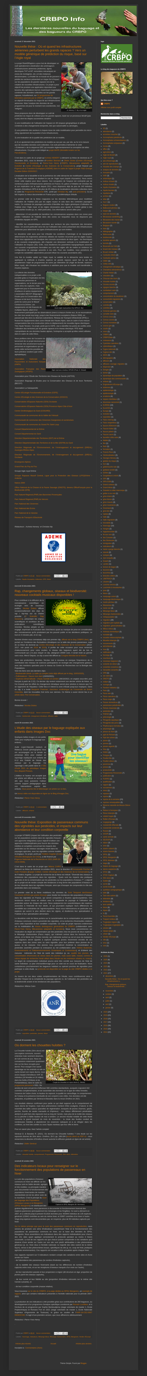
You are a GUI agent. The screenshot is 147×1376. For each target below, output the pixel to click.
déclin (105, 355)
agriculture (107, 152)
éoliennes (38, 579)
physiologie (107, 729)
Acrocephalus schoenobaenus (114, 140)
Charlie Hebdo (108, 273)
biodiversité (26, 716)
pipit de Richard (109, 735)
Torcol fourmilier (109, 916)
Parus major (107, 699)
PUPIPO (106, 779)
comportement (39, 1154)
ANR (105, 176)
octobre (109, 994)
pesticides (33, 1033)
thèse (49, 579)
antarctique (107, 179)
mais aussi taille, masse (72, 956)
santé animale (108, 837)
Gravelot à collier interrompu (114, 490)
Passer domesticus (110, 702)
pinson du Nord (109, 732)
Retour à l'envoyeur (110, 810)
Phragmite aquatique (111, 720)
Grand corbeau (108, 485)
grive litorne (107, 499)
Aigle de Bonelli (109, 155)
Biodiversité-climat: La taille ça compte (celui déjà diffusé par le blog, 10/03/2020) (50, 673)
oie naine (106, 676)
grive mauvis (108, 502)
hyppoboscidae (109, 532)
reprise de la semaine (111, 799)
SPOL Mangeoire (72, 1337)
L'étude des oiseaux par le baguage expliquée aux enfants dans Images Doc (50, 729)
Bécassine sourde (110, 223)
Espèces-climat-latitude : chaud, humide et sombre (37, 679)
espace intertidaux (110, 399)
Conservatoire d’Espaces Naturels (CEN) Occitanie (36, 402)
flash (105, 446)
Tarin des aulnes (109, 896)
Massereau (107, 605)
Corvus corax (108, 317)
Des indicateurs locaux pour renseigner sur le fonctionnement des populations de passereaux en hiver (50, 1169)
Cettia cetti (107, 264)
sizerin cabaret (108, 849)
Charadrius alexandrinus (112, 270)
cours (105, 331)
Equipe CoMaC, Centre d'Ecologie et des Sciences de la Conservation (58, 872)
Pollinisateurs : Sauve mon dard (29, 676)
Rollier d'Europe (109, 819)
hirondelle (106, 523)
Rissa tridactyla (109, 813)
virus (105, 943)
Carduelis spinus (109, 258)
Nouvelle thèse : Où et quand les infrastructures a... (117, 980)
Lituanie (106, 582)
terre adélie (107, 905)
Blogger (83, 1363)
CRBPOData (108, 337)
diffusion (51, 716)
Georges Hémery (109, 458)
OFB (105, 673)
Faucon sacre (108, 435)
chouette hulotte (27, 1154)
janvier (108, 1008)
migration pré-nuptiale (111, 623)
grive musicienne (109, 505)
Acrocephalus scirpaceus (112, 143)
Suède (105, 881)
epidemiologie (108, 390)
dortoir (105, 373)
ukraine (106, 928)
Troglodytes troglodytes (112, 925)
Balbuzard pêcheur (110, 208)
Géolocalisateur (109, 455)
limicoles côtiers (109, 576)
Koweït (105, 561)
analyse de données (110, 170)
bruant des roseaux (110, 249)
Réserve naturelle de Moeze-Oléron (116, 805)
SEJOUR (106, 840)
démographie (108, 358)
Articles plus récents (23, 1344)
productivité (107, 770)
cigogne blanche (109, 287)
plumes (40, 1033)
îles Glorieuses (108, 540)
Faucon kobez (108, 429)
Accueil (53, 1344)
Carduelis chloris (109, 255)
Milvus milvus (108, 629)
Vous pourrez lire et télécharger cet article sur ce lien (44, 789)
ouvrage (106, 685)
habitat (105, 514)
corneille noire (108, 314)
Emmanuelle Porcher (81, 869)
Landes (106, 564)
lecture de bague (109, 567)
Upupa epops (108, 931)
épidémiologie (108, 393)
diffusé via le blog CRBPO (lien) (75, 639)
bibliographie (108, 231)
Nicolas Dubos (29, 608)
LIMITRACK (107, 579)
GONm (105, 473)
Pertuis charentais (110, 708)
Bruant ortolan (108, 252)
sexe (105, 846)
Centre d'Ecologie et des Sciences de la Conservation (62, 645)
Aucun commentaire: (43, 576)
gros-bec (106, 511)
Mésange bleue (43, 1337)
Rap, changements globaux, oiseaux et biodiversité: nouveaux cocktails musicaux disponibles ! (51, 593)
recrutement (107, 788)
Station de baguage (110, 866)
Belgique (106, 226)
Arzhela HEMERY (52, 158)
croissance (107, 340)
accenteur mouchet (110, 134)
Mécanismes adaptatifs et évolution (47, 929)
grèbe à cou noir (109, 493)
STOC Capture (108, 875)
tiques (105, 910)
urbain (105, 934)
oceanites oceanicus (111, 667)
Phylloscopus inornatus (112, 726)
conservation (108, 302)
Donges (106, 370)
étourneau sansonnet (111, 402)
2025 (106, 960)
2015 (106, 1029)
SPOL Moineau (109, 860)
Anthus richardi (108, 181)
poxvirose (106, 764)
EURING (106, 405)
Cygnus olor (107, 352)
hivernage (25, 1337)
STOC (105, 872)
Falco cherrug (108, 420)
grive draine (107, 496)
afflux (105, 149)
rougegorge (107, 822)
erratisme (106, 396)
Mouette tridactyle (110, 640)
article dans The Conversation (27, 695)
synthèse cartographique (112, 890)
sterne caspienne (109, 869)
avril (107, 1004)
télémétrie (74, 1154)
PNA (105, 749)
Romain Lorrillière (80, 1304)
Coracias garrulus (109, 311)
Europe (106, 411)
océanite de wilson (110, 664)
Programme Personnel (34, 192)
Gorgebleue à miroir (110, 476)
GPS (44, 579)
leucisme (106, 570)
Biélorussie (107, 234)
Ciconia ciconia (109, 284)
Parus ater (107, 693)
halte (105, 517)
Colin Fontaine (21, 872)
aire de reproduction (110, 164)
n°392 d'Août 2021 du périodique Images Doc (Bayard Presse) (30, 768)
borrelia (106, 243)
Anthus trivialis (108, 184)
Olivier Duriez (70, 160)
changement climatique (39, 716)
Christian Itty (63, 192)
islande (105, 552)
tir (103, 913)
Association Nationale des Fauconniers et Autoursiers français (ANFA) (30, 361)
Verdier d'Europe (85, 1337)
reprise (105, 796)
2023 (106, 966)
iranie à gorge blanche (111, 549)
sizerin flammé (108, 851)
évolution (106, 414)
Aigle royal (107, 158)
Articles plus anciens (83, 1344)
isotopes (106, 555)
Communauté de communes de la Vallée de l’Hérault (36, 415)
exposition (25, 1033)
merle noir (107, 608)
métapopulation (109, 617)
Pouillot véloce (108, 761)
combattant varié (109, 290)
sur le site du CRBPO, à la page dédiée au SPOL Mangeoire (53, 1291)
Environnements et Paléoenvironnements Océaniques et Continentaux (45, 950)
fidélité (105, 440)
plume (105, 741)
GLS (104, 464)
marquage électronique (112, 599)
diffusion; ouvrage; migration (114, 364)
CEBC (105, 261)
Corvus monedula (109, 323)
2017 (106, 1022)
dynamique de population (112, 376)
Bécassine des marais (111, 220)
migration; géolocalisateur (113, 626)
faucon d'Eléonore (110, 426)
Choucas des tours (110, 279)
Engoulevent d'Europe (111, 384)
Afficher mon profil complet (111, 108)
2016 (106, 1025)
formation (106, 449)
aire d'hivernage (109, 161)
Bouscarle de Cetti (110, 246)
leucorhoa (107, 573)
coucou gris (107, 326)
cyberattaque (108, 346)
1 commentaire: (41, 807)
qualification (107, 782)
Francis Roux (108, 452)
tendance (106, 901)
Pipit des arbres (109, 738)
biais (105, 229)
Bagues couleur (109, 205)
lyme (105, 591)
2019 (44, 647)
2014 (106, 1032)
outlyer (105, 682)
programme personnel (24, 1085)
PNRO (105, 752)
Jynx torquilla (108, 558)
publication (107, 776)
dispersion (107, 367)
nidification (107, 652)
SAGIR (105, 834)
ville (104, 940)
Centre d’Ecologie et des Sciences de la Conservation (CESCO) (41, 397)
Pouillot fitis (107, 758)
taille (56, 716)
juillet (108, 1001)
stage (105, 863)
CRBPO (64, 163)
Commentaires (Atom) (33, 1348)
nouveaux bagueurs (110, 661)
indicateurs (33, 1337)
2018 (36, 647)
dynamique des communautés (114, 379)
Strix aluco (66, 1154)
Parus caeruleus (109, 696)
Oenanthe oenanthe (110, 670)
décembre (110, 976)
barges (105, 211)
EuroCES (106, 408)
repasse (106, 794)
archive (106, 196)
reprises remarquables (111, 802)
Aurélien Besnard (53, 160)
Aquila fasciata (108, 190)
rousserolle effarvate (111, 825)
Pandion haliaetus (110, 688)
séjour (105, 843)
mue (104, 649)
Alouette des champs (111, 167)
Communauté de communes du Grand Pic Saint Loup (37, 424)
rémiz (105, 791)
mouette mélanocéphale (112, 638)
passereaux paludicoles (112, 705)
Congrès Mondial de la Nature (73, 655)
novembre (110, 991)
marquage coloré (109, 596)
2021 (106, 973)
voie (104, 946)
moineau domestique (111, 632)
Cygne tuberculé (109, 349)
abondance (107, 131)
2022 (106, 970)
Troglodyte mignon (110, 922)
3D (104, 128)
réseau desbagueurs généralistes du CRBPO (55, 926)
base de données (109, 214)
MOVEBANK (108, 646)
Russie (105, 831)
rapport (105, 785)
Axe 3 (105, 202)
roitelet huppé (108, 816)
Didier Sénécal (30, 1144)
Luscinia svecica (109, 585)
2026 (106, 956)
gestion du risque (109, 461)
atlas (105, 199)
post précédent (79, 192)
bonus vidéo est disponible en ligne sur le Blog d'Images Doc (43, 793)
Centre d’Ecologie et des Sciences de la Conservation (50, 166)
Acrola (105, 146)
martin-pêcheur (109, 602)
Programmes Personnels (53, 1154)
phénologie (107, 717)
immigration (107, 543)
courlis (105, 329)
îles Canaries (108, 538)
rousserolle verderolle (111, 828)
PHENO (106, 714)
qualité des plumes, (80, 953)
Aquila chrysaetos (28, 579)
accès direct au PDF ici (76, 1136)
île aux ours (107, 535)
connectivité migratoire (111, 299)
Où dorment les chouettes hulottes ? (40, 1045)
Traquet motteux (109, 919)
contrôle (106, 305)
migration (106, 620)
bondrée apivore (109, 240)
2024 (106, 963)
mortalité (106, 635)
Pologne (106, 755)
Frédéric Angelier (49, 854)
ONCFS (106, 679)
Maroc (105, 593)
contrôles (106, 308)
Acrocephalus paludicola (112, 137)
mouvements (108, 643)
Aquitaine (106, 193)
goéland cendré (109, 470)
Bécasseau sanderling (111, 217)
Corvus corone (108, 320)
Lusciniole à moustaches (112, 587)
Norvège (106, 655)
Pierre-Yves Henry (51, 163)
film (104, 443)
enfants (31, 810)
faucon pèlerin (108, 432)
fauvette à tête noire (110, 437)
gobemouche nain (110, 467)
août (107, 997)
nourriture (106, 658)
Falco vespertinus (109, 423)
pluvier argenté (108, 746)
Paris (105, 691)
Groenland (107, 508)
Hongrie (106, 529)
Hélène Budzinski (84, 948)
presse (105, 767)
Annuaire (106, 173)
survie (105, 884)
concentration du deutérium (113, 296)
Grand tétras (108, 487)
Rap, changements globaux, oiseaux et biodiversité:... (115, 985)
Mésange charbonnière (58, 1337)
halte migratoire (109, 520)
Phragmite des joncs (111, 723)
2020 (106, 1012)
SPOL (105, 854)
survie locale (108, 887)
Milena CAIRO (55, 866)
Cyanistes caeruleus (110, 343)
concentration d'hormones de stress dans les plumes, (38, 956)
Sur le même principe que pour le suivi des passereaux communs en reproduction (51, 1226)
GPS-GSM (107, 482)
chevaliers (107, 276)
